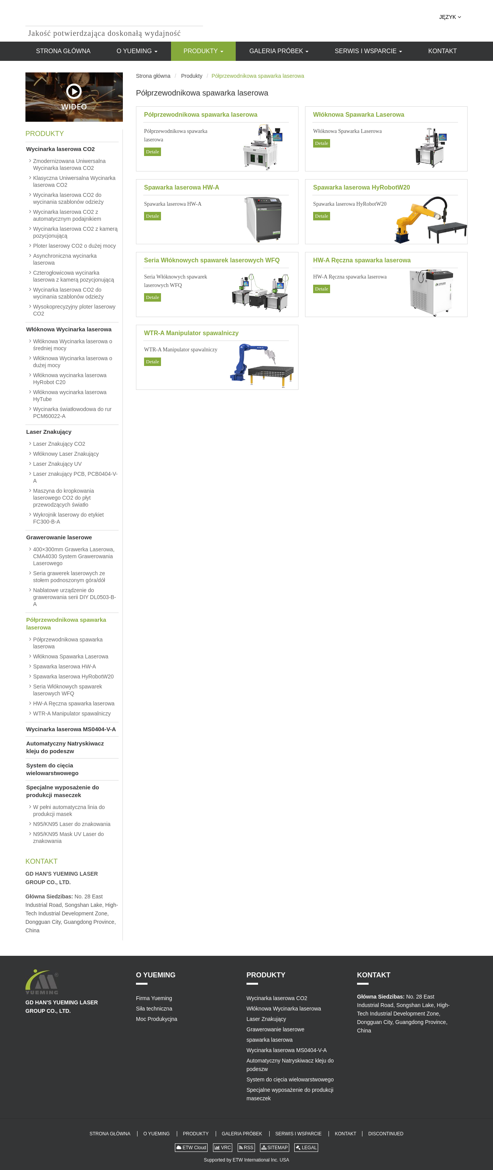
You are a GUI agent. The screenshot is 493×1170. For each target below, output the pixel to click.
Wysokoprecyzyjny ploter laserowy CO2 (74, 310)
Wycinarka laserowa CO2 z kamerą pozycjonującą (75, 232)
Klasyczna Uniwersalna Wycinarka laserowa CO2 (74, 181)
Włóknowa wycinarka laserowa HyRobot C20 (70, 378)
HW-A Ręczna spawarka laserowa (362, 260)
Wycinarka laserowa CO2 (60, 149)
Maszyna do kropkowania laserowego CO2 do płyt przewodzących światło (63, 498)
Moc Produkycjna (156, 1019)
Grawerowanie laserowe (59, 537)
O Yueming (137, 51)
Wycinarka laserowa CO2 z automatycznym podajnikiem (67, 215)
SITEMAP (275, 1147)
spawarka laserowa (269, 1040)
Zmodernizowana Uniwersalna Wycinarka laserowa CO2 (69, 164)
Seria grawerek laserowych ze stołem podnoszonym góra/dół (69, 576)
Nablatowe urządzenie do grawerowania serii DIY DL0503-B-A (74, 597)
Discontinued (385, 1133)
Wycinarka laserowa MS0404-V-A (71, 729)
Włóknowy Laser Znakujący (66, 454)
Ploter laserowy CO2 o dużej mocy (74, 246)
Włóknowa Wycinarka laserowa (68, 329)
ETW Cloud (191, 1147)
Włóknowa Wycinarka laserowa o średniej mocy (72, 344)
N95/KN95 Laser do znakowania (72, 824)
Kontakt (442, 51)
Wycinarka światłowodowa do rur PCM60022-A (72, 412)
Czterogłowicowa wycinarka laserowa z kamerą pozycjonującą (73, 276)
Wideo (74, 97)
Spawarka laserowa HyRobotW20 (361, 187)
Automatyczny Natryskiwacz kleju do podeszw (65, 747)
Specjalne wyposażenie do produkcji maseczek (62, 791)
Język (450, 17)
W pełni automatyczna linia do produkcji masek (69, 810)
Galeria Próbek (279, 51)
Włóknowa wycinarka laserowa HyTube (70, 395)
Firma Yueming (154, 998)
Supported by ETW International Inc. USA (246, 1160)
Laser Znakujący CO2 (59, 444)
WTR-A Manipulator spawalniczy (191, 333)
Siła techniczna (154, 1008)
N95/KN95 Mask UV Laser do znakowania (68, 837)
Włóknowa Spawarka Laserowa (358, 114)
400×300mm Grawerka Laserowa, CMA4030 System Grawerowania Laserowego (73, 556)
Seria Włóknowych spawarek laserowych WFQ (212, 260)
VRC (223, 1147)
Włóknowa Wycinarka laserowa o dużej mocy (72, 361)
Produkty (203, 51)
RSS (246, 1147)
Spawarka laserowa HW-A (181, 187)
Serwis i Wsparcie (368, 51)
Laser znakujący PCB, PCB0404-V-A (75, 477)
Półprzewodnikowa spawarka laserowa (200, 114)
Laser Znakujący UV (57, 464)
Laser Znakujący (49, 431)
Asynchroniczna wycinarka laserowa (65, 259)
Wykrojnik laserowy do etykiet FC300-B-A (68, 518)
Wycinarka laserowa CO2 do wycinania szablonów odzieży (68, 198)
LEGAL (306, 1147)
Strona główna (63, 51)
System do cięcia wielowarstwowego (52, 769)
